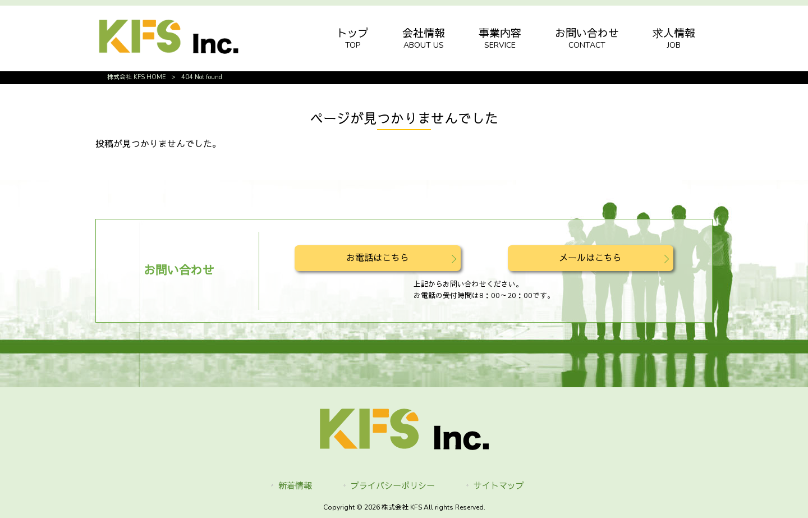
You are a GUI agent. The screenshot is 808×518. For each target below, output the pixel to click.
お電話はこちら (377, 258)
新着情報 (295, 486)
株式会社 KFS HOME (136, 77)
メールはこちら (590, 258)
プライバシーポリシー (393, 486)
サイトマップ (499, 486)
